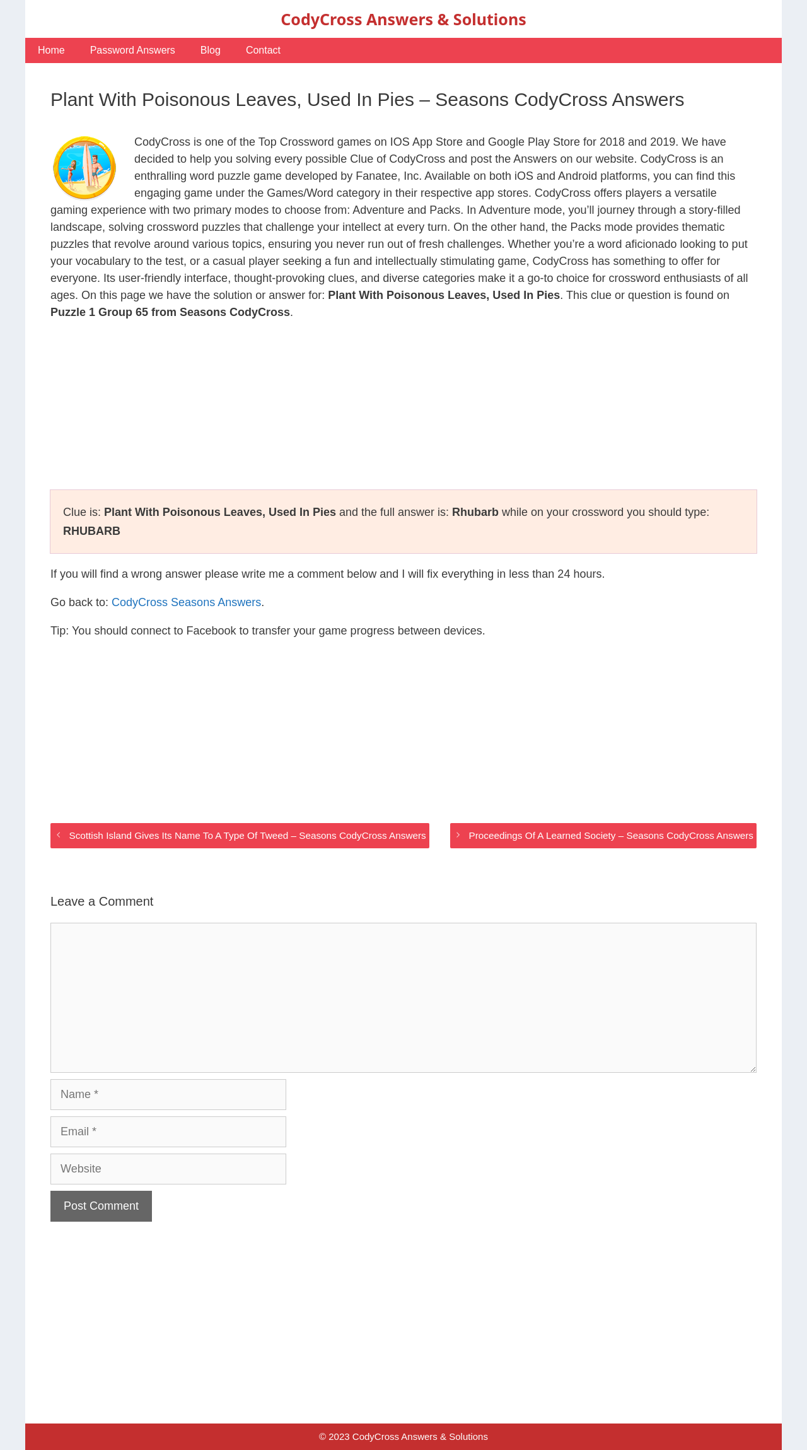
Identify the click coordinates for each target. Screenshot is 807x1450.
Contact (263, 50)
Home (51, 50)
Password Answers (132, 50)
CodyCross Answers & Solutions (403, 19)
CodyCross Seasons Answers (186, 602)
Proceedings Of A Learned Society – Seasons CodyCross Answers (610, 835)
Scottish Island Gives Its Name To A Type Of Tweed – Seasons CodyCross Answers (247, 835)
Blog (210, 50)
